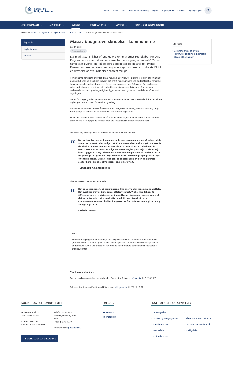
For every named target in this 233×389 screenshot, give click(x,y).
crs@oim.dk (135, 317)
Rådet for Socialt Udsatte (198, 357)
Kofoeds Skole (161, 375)
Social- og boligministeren (149, 25)
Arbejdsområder (30, 25)
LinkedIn (110, 351)
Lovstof (120, 25)
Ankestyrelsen (160, 351)
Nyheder (75, 25)
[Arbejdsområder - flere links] (41, 24)
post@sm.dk (74, 366)
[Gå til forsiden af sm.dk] (39, 10)
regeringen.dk (168, 11)
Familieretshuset (161, 363)
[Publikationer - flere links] (107, 24)
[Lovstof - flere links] (126, 24)
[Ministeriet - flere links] (63, 24)
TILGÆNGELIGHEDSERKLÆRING (39, 377)
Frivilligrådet (192, 369)
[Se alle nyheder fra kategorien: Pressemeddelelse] (78, 51)
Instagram (111, 355)
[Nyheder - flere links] (82, 24)
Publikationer (98, 25)
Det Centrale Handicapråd (198, 363)
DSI (187, 351)
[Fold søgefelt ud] (208, 10)
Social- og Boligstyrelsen (166, 357)
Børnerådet (159, 369)
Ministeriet (55, 25)
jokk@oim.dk (121, 326)
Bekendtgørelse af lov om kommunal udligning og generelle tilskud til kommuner (190, 53)
